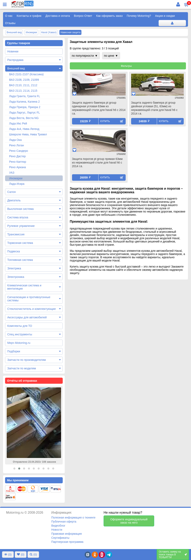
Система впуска (17, 217)
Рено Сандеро (18, 150)
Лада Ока (15, 139)
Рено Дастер (17, 156)
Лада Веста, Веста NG (24, 118)
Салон (11, 191)
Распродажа (15, 60)
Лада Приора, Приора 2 (24, 107)
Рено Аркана (17, 167)
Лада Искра (16, 183)
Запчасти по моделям (21, 368)
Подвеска (13, 251)
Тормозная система (20, 242)
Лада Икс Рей (18, 123)
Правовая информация (66, 533)
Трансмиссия (15, 234)
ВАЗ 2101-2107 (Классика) (26, 74)
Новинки (12, 51)
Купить (105, 121)
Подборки (13, 351)
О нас (9, 15)
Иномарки (15, 178)
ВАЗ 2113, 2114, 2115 (23, 90)
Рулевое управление (21, 225)
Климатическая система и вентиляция (24, 287)
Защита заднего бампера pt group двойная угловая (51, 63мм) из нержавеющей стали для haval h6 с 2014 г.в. (154, 108)
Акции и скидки (165, 15)
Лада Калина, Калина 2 (24, 101)
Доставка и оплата (58, 15)
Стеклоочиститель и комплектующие (31, 308)
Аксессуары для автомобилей (27, 317)
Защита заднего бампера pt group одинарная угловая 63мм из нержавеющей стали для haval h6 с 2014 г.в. (98, 108)
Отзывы (10, 23)
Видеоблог (58, 525)
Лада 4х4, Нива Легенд (24, 129)
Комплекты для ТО (19, 325)
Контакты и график (29, 15)
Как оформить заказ (109, 15)
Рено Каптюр (17, 161)
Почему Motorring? (139, 15)
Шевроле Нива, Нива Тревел (28, 134)
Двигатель (14, 200)
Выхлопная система (20, 208)
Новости (56, 529)
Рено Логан (16, 145)
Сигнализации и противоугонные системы (28, 298)
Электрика (14, 268)
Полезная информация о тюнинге (73, 517)
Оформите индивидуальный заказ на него (128, 521)
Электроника (15, 276)
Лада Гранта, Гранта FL (24, 96)
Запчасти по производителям (26, 359)
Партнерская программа (67, 541)
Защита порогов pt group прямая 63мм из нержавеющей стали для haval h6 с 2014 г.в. (97, 162)
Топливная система (20, 259)
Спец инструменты (19, 334)
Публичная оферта (63, 521)
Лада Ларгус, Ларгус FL (24, 112)
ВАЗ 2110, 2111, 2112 (23, 85)
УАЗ (11, 172)
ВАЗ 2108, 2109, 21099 (24, 79)
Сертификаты (60, 537)
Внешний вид (16, 68)
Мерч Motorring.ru (18, 342)
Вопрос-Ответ (83, 15)
